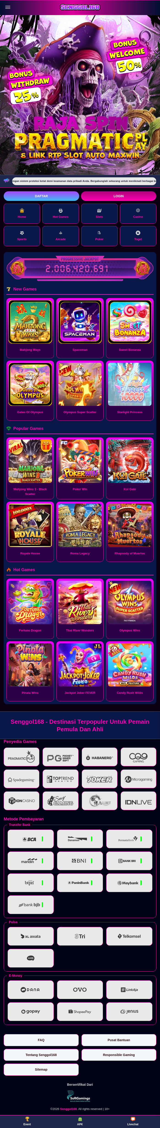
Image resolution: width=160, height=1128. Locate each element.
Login (119, 196)
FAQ (41, 1040)
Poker (99, 236)
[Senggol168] (80, 7)
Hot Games (61, 213)
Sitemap (41, 1069)
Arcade (61, 236)
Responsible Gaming (119, 1055)
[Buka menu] (8, 7)
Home (22, 213)
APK (80, 1121)
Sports (22, 236)
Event (27, 1121)
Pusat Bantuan (119, 1040)
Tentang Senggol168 (41, 1055)
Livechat (132, 1121)
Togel (138, 236)
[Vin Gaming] (80, 1096)
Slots (99, 213)
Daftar (41, 196)
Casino (138, 213)
